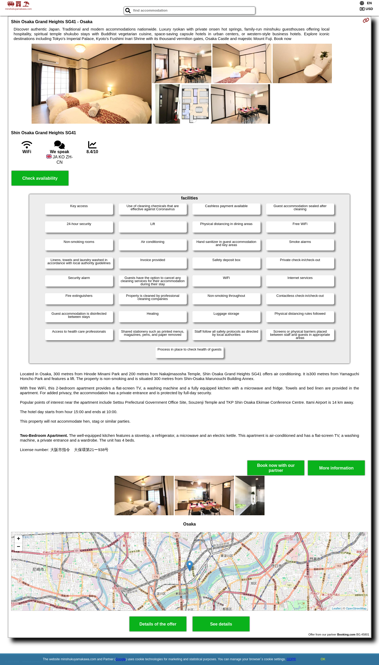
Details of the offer (157, 624)
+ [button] (18, 539)
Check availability (40, 178)
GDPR (291, 659)
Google (121, 659)
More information (336, 468)
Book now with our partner (276, 468)
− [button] (18, 547)
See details (221, 624)
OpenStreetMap (356, 608)
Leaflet (336, 608)
